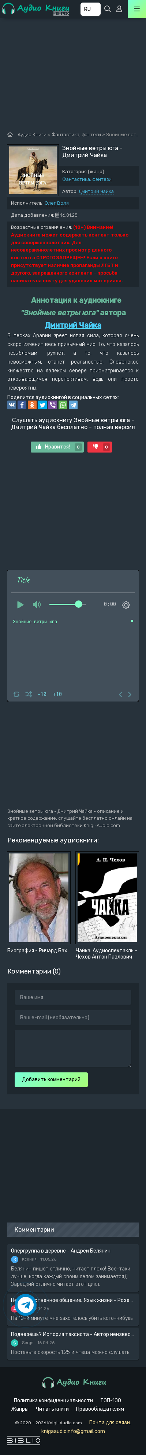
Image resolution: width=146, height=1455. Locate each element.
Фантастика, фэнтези (87, 179)
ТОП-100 (110, 1401)
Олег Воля (57, 203)
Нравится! (59, 447)
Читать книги (52, 1409)
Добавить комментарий (51, 1079)
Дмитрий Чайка (96, 191)
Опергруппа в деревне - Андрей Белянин (61, 1251)
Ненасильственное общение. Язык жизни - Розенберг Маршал (73, 1300)
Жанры (20, 1409)
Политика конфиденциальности (53, 1401)
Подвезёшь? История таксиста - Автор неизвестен (73, 1334)
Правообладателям (100, 1409)
